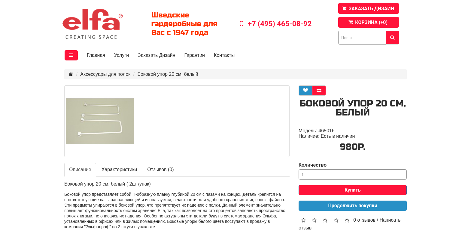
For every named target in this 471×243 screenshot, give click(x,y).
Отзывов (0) (160, 169)
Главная (96, 55)
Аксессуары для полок (105, 74)
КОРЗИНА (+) (371, 22)
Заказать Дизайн (156, 55)
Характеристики (119, 169)
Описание (80, 169)
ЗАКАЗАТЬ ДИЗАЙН (371, 8)
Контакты (224, 55)
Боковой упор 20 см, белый (167, 74)
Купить (352, 190)
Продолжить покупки (352, 205)
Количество (313, 165)
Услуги (121, 55)
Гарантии (194, 55)
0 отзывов (364, 220)
